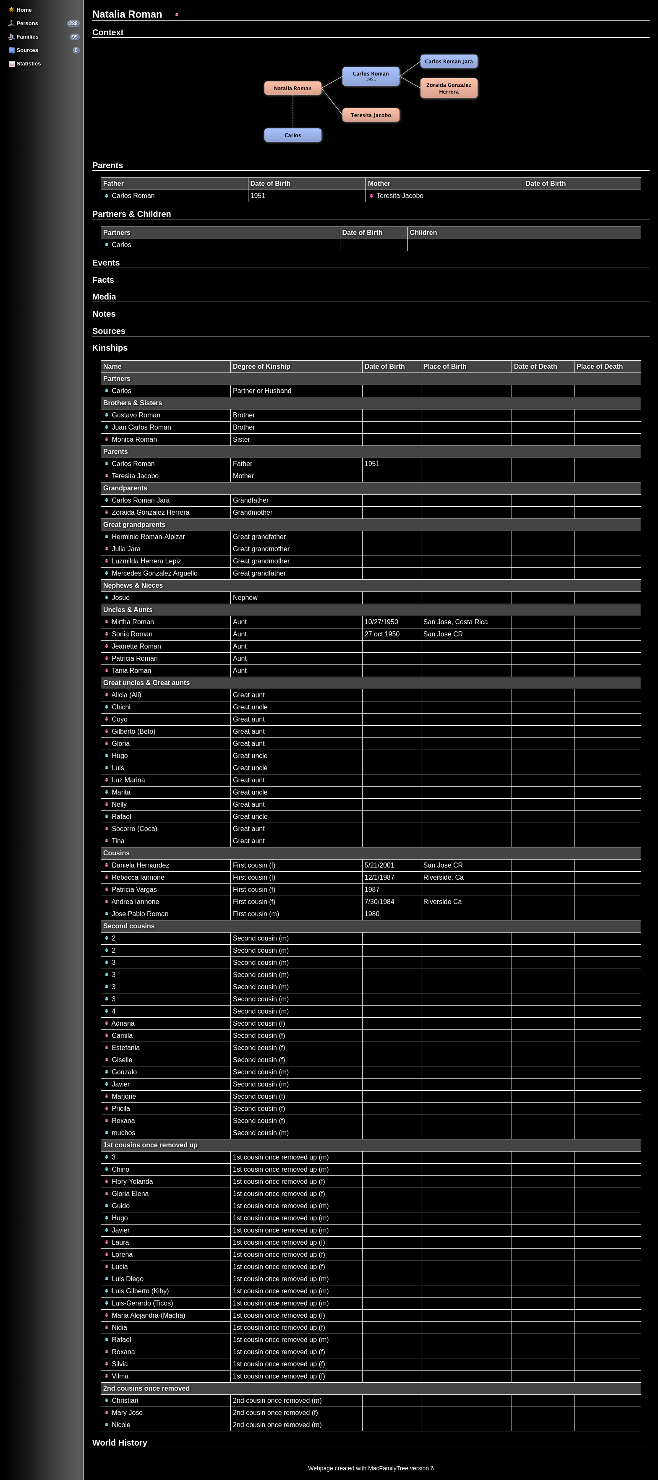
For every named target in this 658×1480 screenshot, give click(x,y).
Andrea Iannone (131, 901)
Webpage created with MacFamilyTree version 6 (371, 1468)
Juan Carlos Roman (137, 427)
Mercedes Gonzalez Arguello (150, 573)
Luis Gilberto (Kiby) (136, 1291)
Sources (23, 50)
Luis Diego (123, 1278)
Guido (116, 1205)
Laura (116, 1242)
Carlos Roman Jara (136, 500)
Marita (117, 792)
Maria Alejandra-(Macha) (144, 1315)
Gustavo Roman (131, 415)
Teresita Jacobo (395, 195)
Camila (118, 1035)
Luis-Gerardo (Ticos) (138, 1303)
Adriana (119, 1023)
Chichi (117, 707)
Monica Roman (130, 439)
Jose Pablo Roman (136, 913)
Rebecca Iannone (133, 877)
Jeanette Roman (132, 646)
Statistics (24, 63)
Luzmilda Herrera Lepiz (142, 561)
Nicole (117, 1424)
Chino (116, 1169)
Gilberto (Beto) (129, 731)
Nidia (115, 1327)
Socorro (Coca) (130, 828)
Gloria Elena (126, 1193)
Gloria (116, 743)
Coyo (115, 719)
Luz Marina (124, 780)
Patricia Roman (130, 658)
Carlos (117, 244)
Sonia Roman (127, 634)
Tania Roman (127, 670)
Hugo (115, 755)
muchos (119, 1132)
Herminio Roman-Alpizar (144, 536)
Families (23, 37)
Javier (116, 1084)
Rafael (117, 816)
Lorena (118, 1254)
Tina (114, 840)
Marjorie (119, 1096)
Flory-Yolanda (128, 1181)
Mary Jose (123, 1412)
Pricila (116, 1108)
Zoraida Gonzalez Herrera (146, 512)
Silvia (115, 1364)
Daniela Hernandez (136, 865)
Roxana (119, 1120)
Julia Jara (122, 548)
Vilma (115, 1376)
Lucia (115, 1266)
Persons (23, 23)
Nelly (115, 804)
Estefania (121, 1047)
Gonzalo (120, 1072)
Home (20, 10)
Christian (120, 1400)
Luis (113, 767)
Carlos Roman (129, 195)
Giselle (117, 1059)
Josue (116, 597)
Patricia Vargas (130, 889)
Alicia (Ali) (122, 694)
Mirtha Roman (128, 621)
